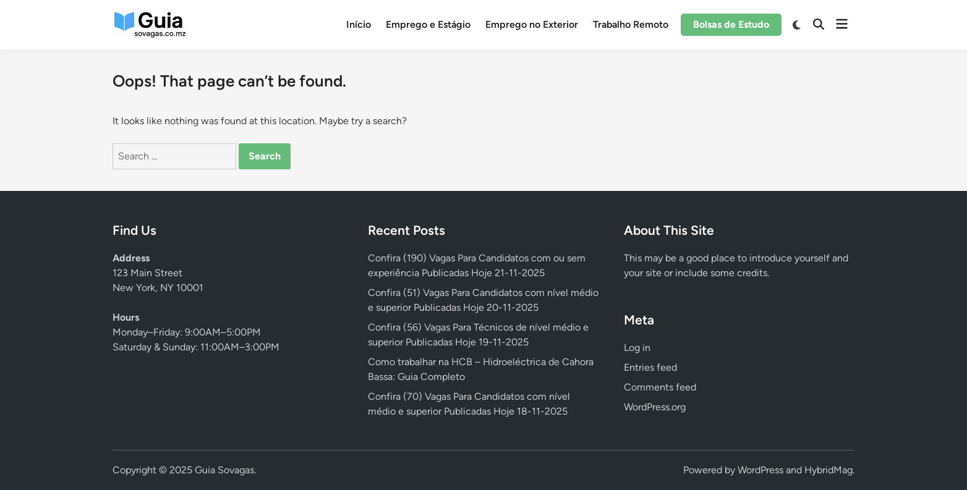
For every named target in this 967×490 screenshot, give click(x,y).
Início (358, 24)
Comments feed (660, 387)
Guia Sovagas (224, 470)
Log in (637, 347)
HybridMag (828, 470)
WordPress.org (655, 407)
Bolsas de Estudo (731, 24)
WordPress (760, 470)
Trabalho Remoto (630, 24)
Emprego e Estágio (428, 24)
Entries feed (650, 367)
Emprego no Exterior (531, 24)
